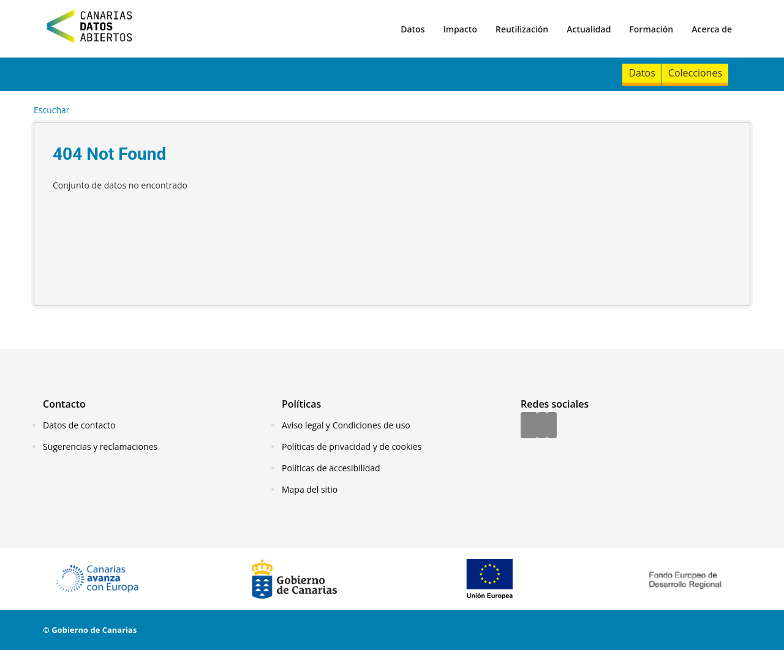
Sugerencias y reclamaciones (100, 446)
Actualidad (589, 29)
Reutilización (522, 29)
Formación (651, 29)
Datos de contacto (79, 425)
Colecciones (695, 73)
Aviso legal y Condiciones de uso (346, 425)
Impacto (460, 29)
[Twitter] (542, 426)
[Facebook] (529, 426)
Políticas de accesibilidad (331, 468)
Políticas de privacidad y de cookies (351, 446)
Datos (412, 29)
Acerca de (712, 29)
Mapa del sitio (309, 489)
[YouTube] (552, 426)
